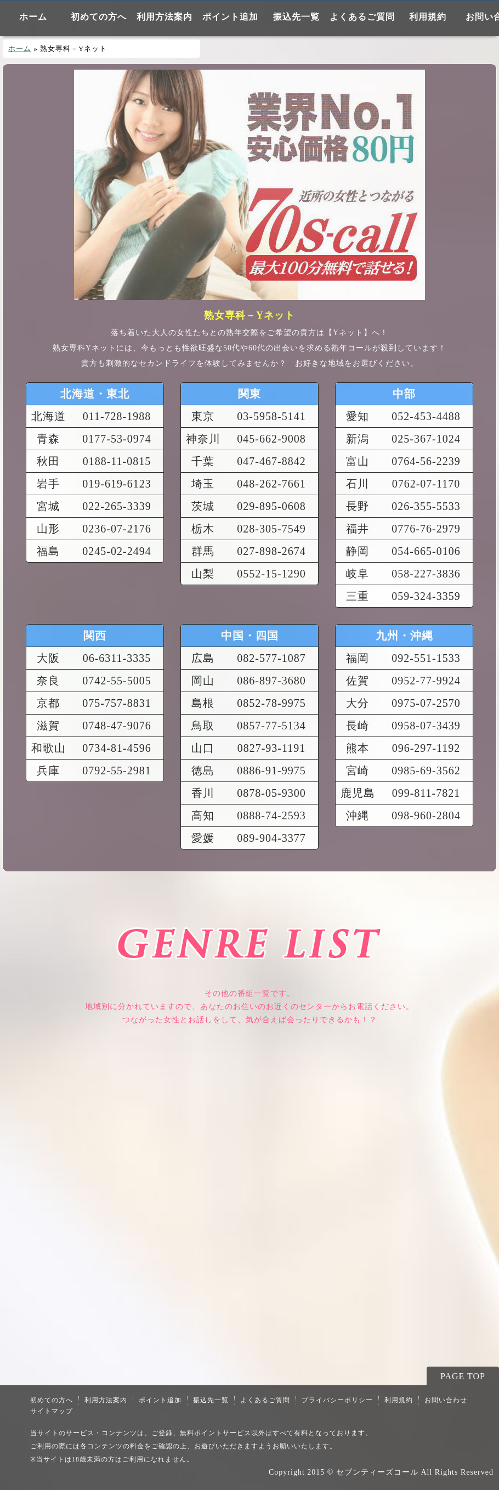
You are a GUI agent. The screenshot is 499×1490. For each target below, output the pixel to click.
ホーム (33, 16)
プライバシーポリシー (337, 1400)
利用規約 (427, 16)
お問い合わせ (445, 1400)
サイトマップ (51, 1411)
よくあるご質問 (362, 16)
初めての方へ (99, 16)
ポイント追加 (230, 16)
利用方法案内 (164, 16)
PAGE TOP (462, 1376)
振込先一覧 (296, 16)
